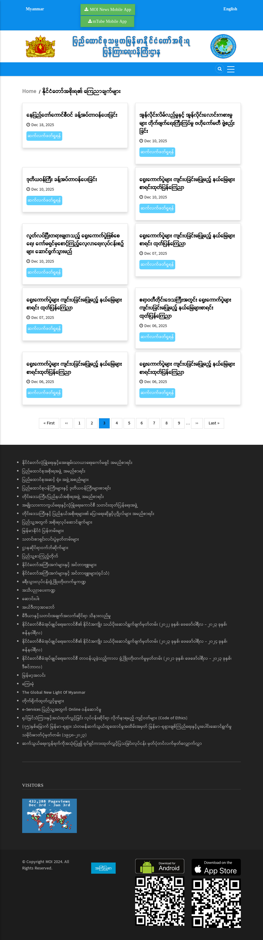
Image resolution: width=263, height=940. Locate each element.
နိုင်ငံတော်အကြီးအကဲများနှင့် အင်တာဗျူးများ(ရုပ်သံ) (65, 573)
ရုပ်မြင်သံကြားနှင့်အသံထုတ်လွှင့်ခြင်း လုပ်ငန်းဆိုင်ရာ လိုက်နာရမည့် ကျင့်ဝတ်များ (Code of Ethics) (104, 718)
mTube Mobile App (110, 21)
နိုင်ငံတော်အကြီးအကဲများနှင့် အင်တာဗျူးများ (59, 565)
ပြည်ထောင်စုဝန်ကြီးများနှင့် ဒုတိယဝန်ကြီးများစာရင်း (66, 488)
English (230, 9)
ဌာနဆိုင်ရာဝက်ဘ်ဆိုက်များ (45, 547)
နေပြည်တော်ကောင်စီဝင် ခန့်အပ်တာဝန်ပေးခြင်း (71, 114)
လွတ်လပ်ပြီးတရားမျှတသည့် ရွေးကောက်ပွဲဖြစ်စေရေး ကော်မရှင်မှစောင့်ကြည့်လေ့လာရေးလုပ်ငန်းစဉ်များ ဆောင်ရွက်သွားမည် (75, 243)
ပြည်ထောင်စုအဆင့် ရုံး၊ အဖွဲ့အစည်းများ (55, 479)
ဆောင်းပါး (30, 599)
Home (29, 91)
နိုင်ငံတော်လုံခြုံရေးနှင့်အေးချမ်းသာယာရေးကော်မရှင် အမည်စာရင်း (77, 462)
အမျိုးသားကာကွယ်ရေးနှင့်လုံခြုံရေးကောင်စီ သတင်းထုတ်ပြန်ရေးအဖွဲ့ (80, 505)
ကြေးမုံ (28, 684)
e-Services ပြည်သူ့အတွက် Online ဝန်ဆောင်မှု (61, 709)
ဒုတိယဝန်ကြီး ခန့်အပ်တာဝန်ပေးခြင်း (61, 179)
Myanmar (35, 9)
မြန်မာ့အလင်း (34, 675)
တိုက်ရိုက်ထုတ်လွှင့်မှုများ (43, 701)
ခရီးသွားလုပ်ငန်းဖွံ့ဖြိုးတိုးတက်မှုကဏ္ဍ (54, 582)
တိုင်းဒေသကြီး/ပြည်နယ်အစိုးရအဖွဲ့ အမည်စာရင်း (63, 496)
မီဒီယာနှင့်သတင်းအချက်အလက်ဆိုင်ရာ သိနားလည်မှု (66, 616)
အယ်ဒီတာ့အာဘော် (38, 607)
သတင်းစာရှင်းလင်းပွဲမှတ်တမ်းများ (50, 539)
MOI (49, 862)
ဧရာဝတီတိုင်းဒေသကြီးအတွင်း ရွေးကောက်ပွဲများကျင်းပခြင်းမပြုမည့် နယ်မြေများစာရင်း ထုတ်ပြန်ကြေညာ (185, 307)
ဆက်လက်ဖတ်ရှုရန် (44, 136)
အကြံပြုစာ (103, 868)
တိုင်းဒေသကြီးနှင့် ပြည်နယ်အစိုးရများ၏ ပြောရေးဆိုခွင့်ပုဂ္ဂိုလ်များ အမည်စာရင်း (88, 513)
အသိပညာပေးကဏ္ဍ (38, 590)
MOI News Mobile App (110, 9)
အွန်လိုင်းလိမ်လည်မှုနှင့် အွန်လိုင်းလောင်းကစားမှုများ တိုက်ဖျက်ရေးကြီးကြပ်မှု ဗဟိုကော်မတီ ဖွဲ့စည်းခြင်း (186, 122)
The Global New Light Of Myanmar (53, 692)
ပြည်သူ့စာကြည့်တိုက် (40, 556)
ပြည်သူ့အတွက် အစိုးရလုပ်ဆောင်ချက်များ (57, 522)
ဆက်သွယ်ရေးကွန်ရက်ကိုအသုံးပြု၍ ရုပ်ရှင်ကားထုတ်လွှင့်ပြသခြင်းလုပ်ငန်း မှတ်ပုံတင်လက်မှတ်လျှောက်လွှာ (112, 743)
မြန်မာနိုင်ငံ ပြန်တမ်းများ (43, 530)
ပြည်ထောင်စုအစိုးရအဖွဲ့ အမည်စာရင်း (53, 471)
